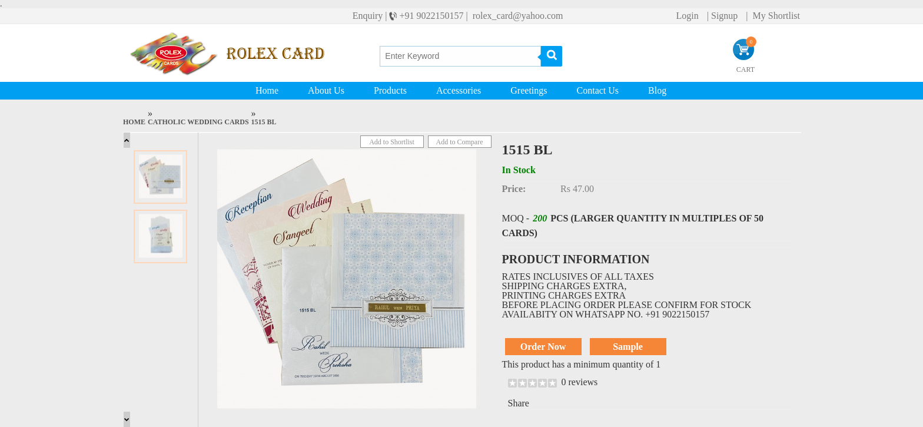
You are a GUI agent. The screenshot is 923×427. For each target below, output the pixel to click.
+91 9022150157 (431, 16)
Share (518, 403)
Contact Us (598, 90)
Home (266, 90)
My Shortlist (775, 16)
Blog (657, 90)
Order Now (543, 347)
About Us (326, 90)
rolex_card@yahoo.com (516, 16)
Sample (628, 347)
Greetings (528, 90)
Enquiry (369, 16)
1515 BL (264, 121)
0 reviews (580, 382)
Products (390, 90)
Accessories (458, 90)
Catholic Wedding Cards (198, 121)
